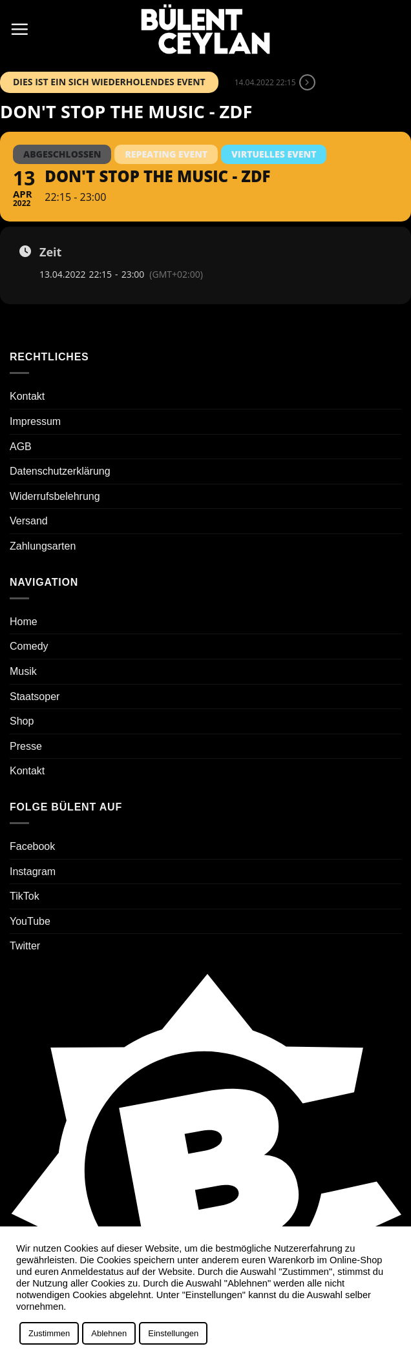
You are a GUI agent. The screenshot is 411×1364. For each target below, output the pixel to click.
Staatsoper (34, 696)
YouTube (30, 921)
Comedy (29, 646)
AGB (21, 446)
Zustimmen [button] (49, 1333)
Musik (23, 671)
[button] (19, 29)
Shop (22, 721)
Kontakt (27, 396)
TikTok (24, 896)
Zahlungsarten (43, 546)
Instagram (33, 871)
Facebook (32, 846)
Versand (29, 520)
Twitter (25, 945)
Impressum (35, 421)
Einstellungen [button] (173, 1333)
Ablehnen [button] (109, 1333)
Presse (26, 746)
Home (23, 621)
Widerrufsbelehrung (55, 496)
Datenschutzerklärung (60, 471)
